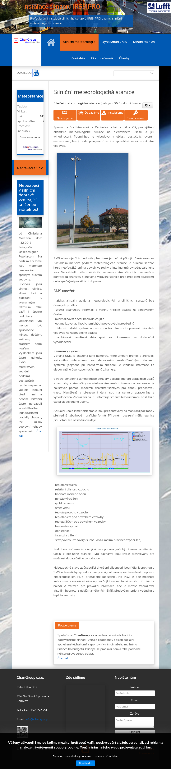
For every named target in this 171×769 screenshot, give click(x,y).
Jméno (134, 687)
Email (134, 700)
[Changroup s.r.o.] (26, 40)
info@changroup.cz (38, 719)
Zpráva (134, 713)
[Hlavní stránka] (51, 42)
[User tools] (147, 105)
